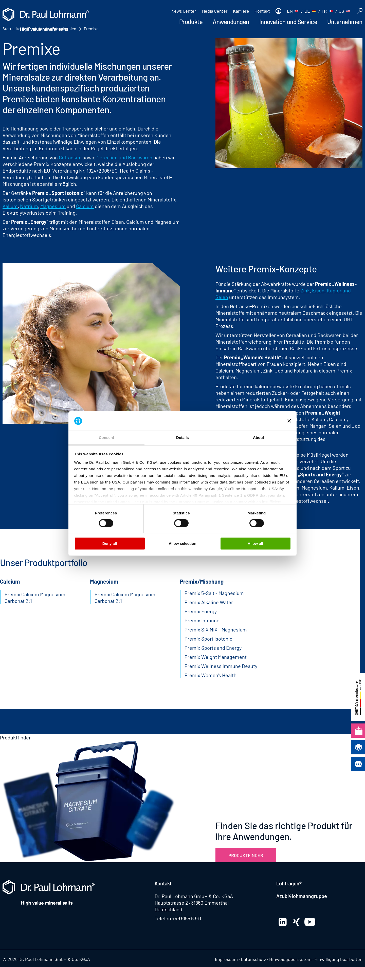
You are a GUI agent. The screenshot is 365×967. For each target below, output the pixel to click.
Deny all (109, 543)
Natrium (29, 206)
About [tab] (258, 437)
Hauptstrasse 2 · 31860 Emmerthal (192, 903)
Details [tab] (182, 437)
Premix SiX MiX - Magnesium (216, 629)
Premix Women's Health (210, 675)
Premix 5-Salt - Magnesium (214, 593)
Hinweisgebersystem (290, 959)
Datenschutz (253, 959)
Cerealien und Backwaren (124, 157)
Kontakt (262, 11)
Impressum (226, 959)
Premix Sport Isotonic (208, 639)
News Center (183, 11)
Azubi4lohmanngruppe (301, 896)
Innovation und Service (288, 21)
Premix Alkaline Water (209, 602)
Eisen (318, 290)
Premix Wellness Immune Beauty (221, 666)
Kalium (10, 206)
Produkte (191, 21)
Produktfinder (245, 855)
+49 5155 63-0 (186, 918)
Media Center (215, 11)
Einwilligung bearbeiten (338, 959)
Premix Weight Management (216, 657)
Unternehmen (344, 21)
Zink (305, 290)
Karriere (241, 11)
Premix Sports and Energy (213, 648)
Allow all (255, 543)
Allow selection (182, 543)
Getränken (70, 157)
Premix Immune (202, 620)
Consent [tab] (106, 437)
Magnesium (53, 206)
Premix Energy (201, 611)
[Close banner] (289, 421)
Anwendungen (231, 21)
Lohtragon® (289, 883)
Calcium (85, 206)
